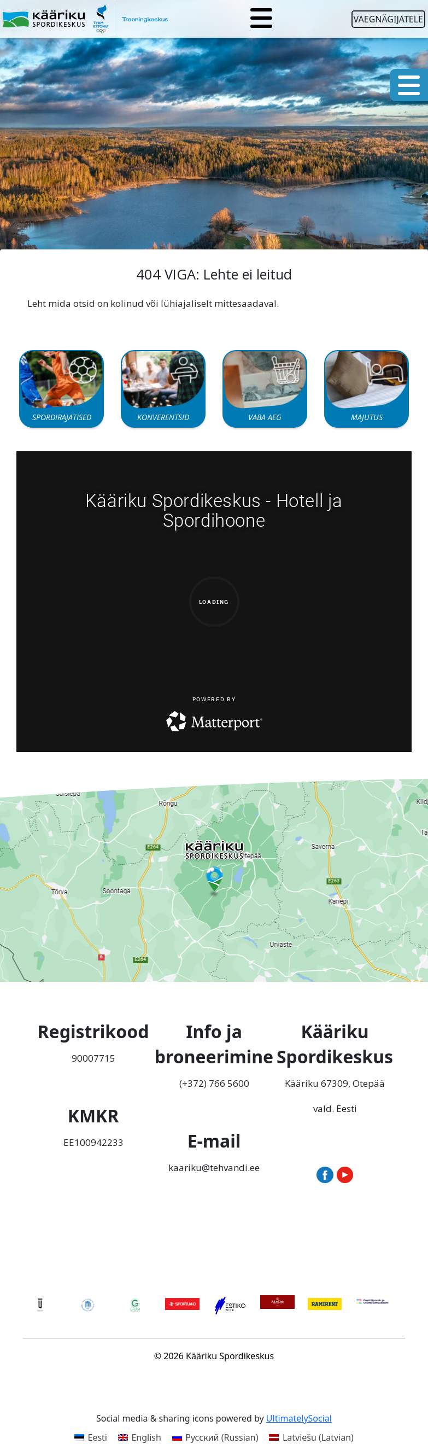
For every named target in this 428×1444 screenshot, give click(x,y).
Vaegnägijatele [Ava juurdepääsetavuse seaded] (388, 19)
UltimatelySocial (299, 1418)
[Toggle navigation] (261, 19)
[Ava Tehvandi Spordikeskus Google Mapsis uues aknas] (214, 879)
